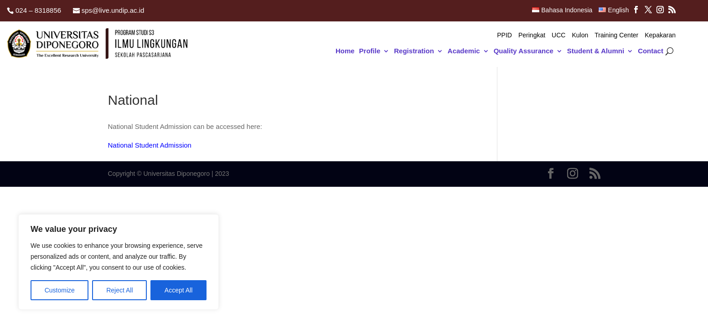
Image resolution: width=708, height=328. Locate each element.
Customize (60, 290)
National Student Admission (149, 145)
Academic (464, 51)
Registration (414, 51)
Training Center (616, 35)
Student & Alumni (595, 51)
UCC (558, 35)
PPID (504, 35)
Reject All (119, 290)
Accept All (178, 290)
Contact (650, 51)
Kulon (580, 35)
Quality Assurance (523, 51)
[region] (118, 262)
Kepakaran (660, 35)
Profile (370, 51)
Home (345, 51)
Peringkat (531, 35)
